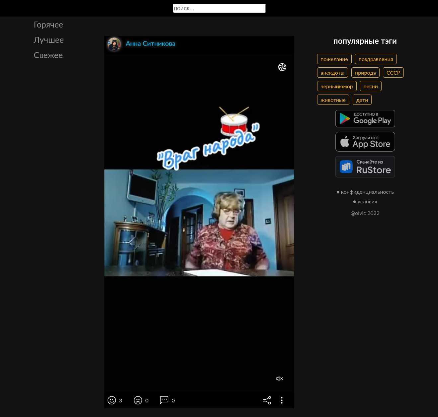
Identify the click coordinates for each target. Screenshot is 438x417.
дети (362, 100)
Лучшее (49, 39)
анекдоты (333, 72)
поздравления (376, 59)
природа (365, 72)
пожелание (334, 59)
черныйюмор (337, 86)
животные (333, 100)
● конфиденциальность (365, 191)
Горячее (48, 24)
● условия (365, 201)
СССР (393, 72)
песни (371, 86)
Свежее (48, 55)
